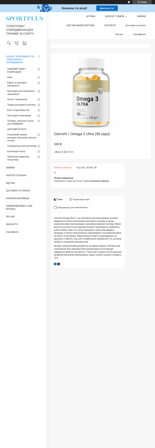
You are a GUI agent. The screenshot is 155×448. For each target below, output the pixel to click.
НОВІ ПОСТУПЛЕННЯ (16, 175)
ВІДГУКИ (10, 183)
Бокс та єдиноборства (18, 110)
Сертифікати (12, 232)
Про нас (119, 34)
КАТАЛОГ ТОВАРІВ (115, 16)
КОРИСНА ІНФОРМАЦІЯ (17, 198)
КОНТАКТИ (109, 25)
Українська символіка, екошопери (18, 158)
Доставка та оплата (136, 25)
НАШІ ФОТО (12, 224)
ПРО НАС (10, 216)
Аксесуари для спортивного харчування (21, 92)
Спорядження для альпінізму (22, 146)
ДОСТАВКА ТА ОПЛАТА (18, 190)
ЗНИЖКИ (10, 167)
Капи (9, 77)
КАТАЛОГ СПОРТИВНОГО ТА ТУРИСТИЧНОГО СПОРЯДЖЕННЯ (20, 59)
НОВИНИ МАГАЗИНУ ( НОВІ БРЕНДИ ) (19, 207)
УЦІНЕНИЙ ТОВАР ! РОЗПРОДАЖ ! (16, 70)
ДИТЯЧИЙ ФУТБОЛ (16, 129)
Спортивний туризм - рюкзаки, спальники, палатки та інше (21, 137)
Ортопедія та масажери (19, 115)
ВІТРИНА (90, 16)
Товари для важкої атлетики (21, 105)
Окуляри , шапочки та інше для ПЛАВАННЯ (20, 122)
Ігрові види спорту (16, 151)
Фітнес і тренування (17, 99)
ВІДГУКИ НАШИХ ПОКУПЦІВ (80, 25)
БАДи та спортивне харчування (17, 84)
